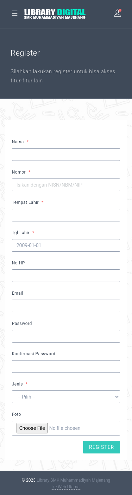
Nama (18, 141)
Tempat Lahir (25, 202)
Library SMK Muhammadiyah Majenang (73, 480)
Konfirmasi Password (34, 353)
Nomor (19, 172)
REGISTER (101, 447)
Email (17, 293)
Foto (16, 414)
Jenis (17, 384)
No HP (18, 263)
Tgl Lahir (21, 232)
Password (22, 323)
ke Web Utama (66, 486)
